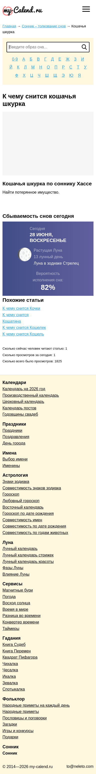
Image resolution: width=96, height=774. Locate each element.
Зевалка (10, 683)
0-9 (15, 59)
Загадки (9, 724)
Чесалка (10, 670)
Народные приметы (20, 711)
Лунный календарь (20, 548)
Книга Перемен (16, 651)
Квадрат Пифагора (20, 657)
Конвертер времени (20, 622)
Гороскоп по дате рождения (28, 513)
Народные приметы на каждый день (36, 705)
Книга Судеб (14, 644)
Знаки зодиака (15, 481)
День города (13, 443)
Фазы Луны (12, 568)
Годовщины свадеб (20, 414)
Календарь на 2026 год (23, 389)
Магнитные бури (17, 590)
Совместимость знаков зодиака (31, 488)
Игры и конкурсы (18, 731)
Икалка (9, 676)
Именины (11, 466)
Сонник (9, 753)
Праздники (12, 430)
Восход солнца (16, 603)
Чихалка (10, 664)
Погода (9, 597)
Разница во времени (21, 616)
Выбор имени (15, 459)
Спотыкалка (13, 689)
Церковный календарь (23, 401)
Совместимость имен (22, 520)
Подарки (10, 737)
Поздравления (15, 437)
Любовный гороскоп (21, 501)
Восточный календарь (23, 507)
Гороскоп (10, 494)
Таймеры (10, 628)
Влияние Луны (16, 574)
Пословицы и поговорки (24, 718)
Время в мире (15, 609)
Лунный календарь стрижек (28, 555)
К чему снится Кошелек (24, 327)
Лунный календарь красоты (28, 561)
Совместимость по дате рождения (34, 526)
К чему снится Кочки (21, 308)
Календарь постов (19, 408)
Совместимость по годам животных (35, 533)
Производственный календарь (30, 395)
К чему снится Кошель (23, 334)
